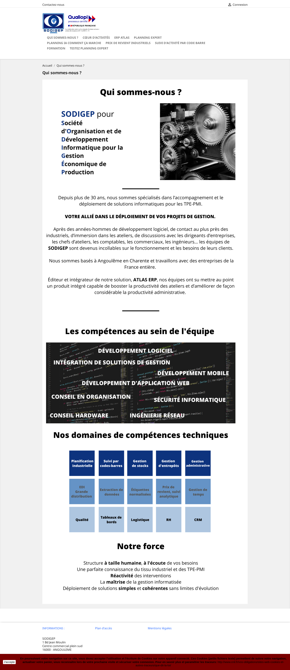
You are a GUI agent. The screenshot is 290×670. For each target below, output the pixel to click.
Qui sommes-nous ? (62, 38)
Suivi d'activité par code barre (180, 43)
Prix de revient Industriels (128, 43)
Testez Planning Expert (89, 48)
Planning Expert (148, 38)
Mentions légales (160, 628)
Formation (56, 48)
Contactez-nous (53, 5)
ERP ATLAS (121, 38)
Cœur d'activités (96, 38)
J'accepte (9, 662)
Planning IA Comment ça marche (74, 43)
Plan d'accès (103, 628)
